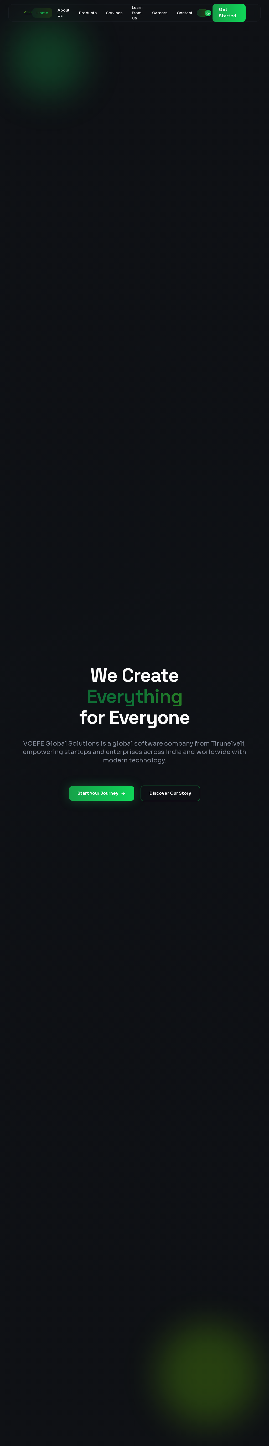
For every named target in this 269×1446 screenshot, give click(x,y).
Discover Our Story (170, 793)
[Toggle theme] (202, 13)
